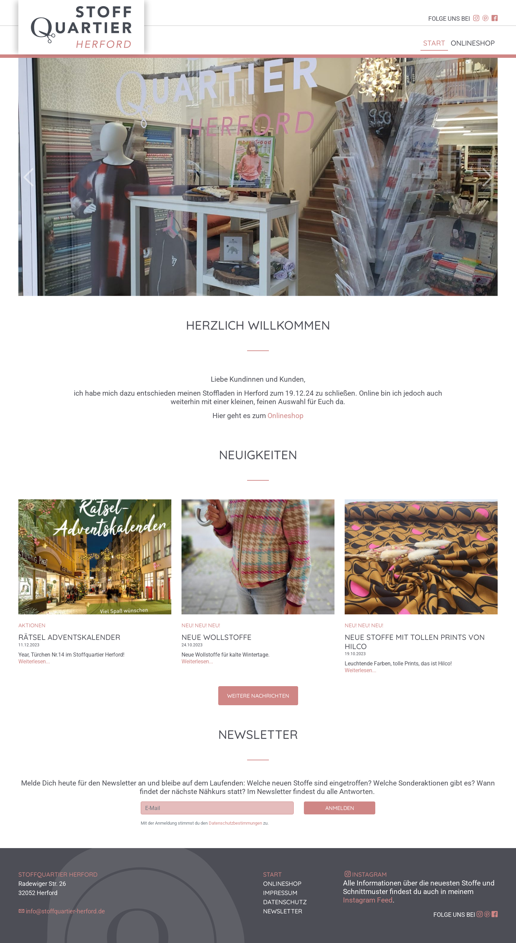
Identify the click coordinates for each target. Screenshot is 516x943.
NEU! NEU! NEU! (201, 625)
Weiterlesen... (34, 661)
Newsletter (282, 911)
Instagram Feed (368, 900)
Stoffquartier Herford (81, 27)
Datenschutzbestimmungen (235, 823)
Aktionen (32, 625)
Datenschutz (285, 902)
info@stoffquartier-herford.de (65, 911)
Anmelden (339, 808)
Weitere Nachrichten (258, 695)
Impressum (280, 893)
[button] (54, 177)
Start (434, 42)
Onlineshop (473, 42)
